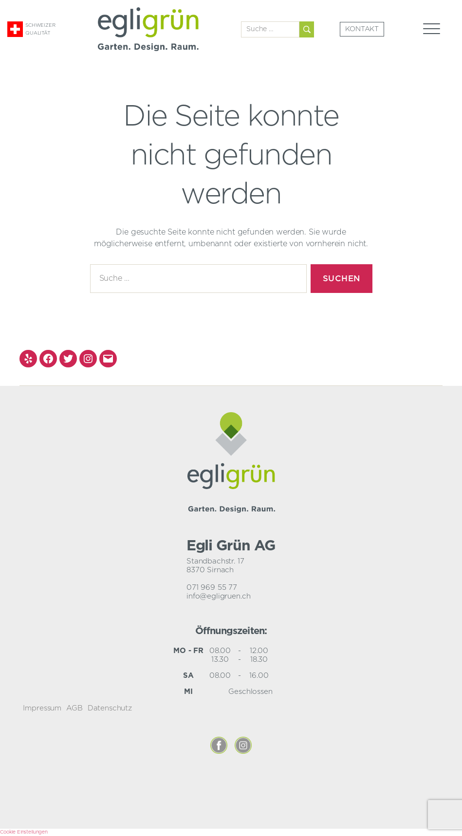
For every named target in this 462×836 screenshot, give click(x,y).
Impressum (42, 708)
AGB (74, 708)
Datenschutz (110, 708)
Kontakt (362, 29)
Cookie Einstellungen (24, 832)
